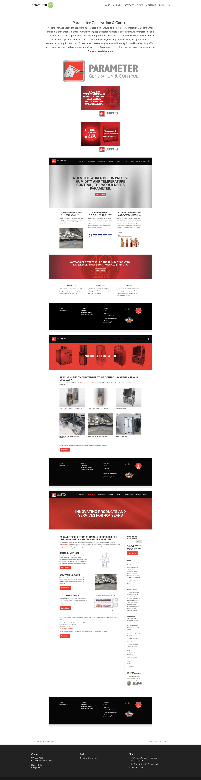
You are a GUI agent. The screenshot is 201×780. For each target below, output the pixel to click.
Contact (151, 5)
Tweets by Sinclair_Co (88, 758)
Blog (162, 5)
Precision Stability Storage (158, 741)
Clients (117, 5)
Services (129, 5)
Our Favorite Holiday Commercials (144, 764)
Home (107, 5)
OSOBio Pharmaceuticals (42, 741)
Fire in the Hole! (136, 768)
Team (140, 5)
